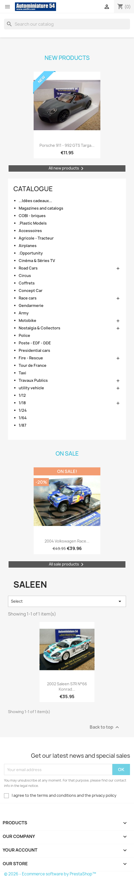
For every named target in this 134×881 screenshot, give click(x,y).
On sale (67, 453)
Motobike (27, 320)
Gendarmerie (31, 305)
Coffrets (27, 283)
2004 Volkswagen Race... (67, 541)
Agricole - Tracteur (36, 238)
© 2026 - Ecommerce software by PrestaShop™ (50, 874)
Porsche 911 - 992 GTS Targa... (67, 145)
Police (24, 335)
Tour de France (32, 365)
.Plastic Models (33, 223)
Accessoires (30, 230)
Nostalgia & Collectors (39, 327)
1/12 (22, 395)
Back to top (105, 727)
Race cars (28, 298)
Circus (25, 275)
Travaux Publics (33, 380)
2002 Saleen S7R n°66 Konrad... (67, 686)
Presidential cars (34, 350)
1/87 (22, 425)
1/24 (23, 410)
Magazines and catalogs (41, 208)
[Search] (67, 24)
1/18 (22, 402)
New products (67, 58)
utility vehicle (31, 387)
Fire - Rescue (31, 357)
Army (24, 313)
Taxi (22, 372)
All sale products (67, 564)
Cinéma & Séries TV (37, 260)
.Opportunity (31, 253)
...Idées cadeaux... (35, 200)
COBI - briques (32, 215)
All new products (67, 168)
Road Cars (28, 268)
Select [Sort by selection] (67, 601)
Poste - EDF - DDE (35, 342)
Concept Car (30, 290)
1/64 (23, 417)
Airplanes (28, 245)
